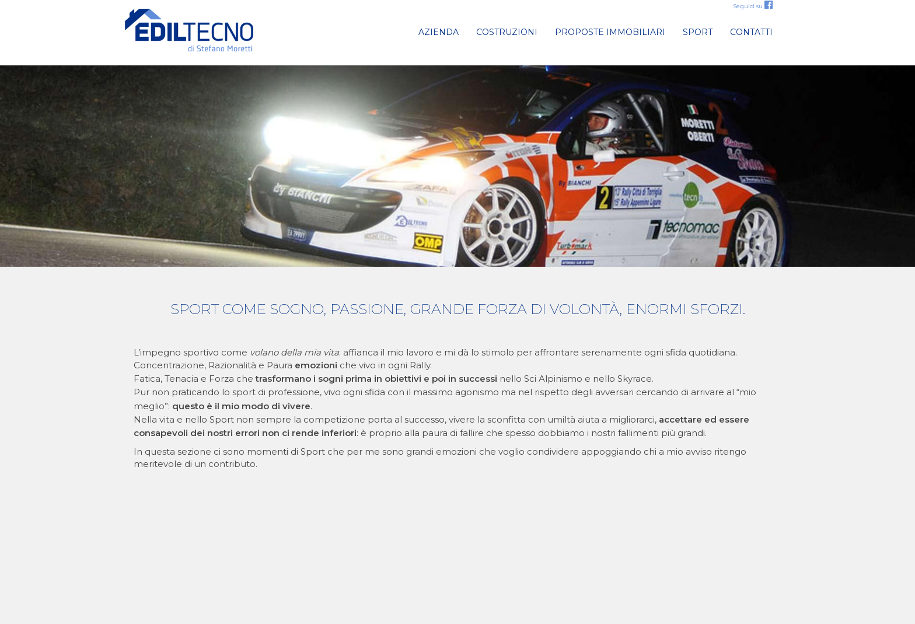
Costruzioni (506, 32)
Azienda (438, 32)
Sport (698, 32)
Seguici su (753, 6)
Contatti (751, 32)
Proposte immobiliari (610, 32)
